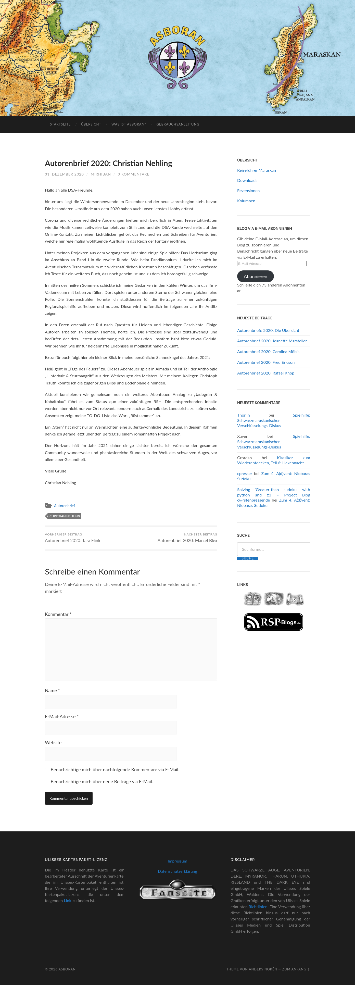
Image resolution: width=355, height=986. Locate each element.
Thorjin (243, 415)
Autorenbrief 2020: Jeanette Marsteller (272, 340)
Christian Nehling (64, 516)
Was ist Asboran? (128, 124)
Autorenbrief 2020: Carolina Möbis (268, 351)
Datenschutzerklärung (177, 872)
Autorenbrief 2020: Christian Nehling (109, 163)
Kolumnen (246, 200)
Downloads (247, 180)
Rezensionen (248, 190)
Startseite (60, 124)
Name (52, 691)
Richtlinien (258, 907)
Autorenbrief (65, 505)
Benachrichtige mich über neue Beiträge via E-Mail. (102, 782)
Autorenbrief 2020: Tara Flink (73, 537)
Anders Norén (263, 970)
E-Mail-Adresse (62, 717)
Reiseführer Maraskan (256, 170)
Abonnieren (255, 276)
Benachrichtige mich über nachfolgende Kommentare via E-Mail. (115, 770)
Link (67, 901)
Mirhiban (101, 174)
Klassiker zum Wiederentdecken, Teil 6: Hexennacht (273, 460)
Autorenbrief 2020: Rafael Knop (265, 372)
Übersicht (91, 124)
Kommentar (58, 614)
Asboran (67, 970)
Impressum (177, 861)
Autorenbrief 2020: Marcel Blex (187, 537)
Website (53, 743)
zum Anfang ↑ (296, 970)
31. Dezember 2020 (64, 174)
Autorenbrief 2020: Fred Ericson (266, 362)
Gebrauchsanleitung (177, 124)
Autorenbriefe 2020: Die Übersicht (268, 330)
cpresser (244, 473)
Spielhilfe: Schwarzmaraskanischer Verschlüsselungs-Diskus (273, 420)
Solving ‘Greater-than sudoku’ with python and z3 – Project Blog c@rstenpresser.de (273, 495)
